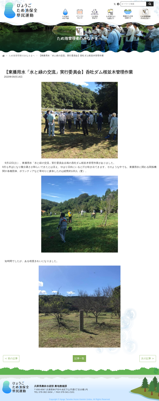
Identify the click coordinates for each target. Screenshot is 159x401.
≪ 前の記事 (11, 358)
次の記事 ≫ (147, 358)
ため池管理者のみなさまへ (22, 55)
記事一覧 (79, 358)
